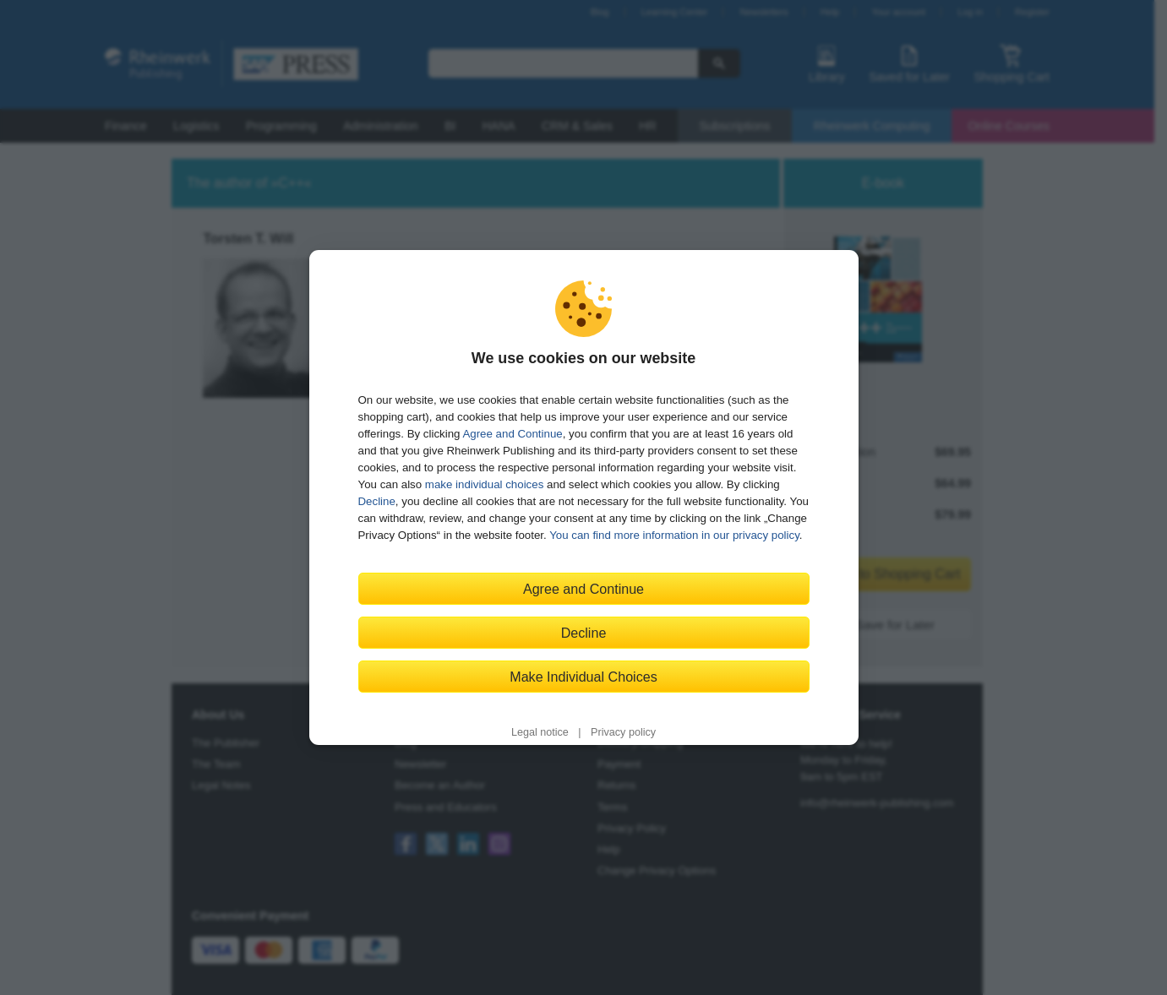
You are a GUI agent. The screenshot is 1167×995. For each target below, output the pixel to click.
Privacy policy (623, 732)
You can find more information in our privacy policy (674, 535)
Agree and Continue (512, 433)
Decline (376, 501)
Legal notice (540, 732)
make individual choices (484, 484)
